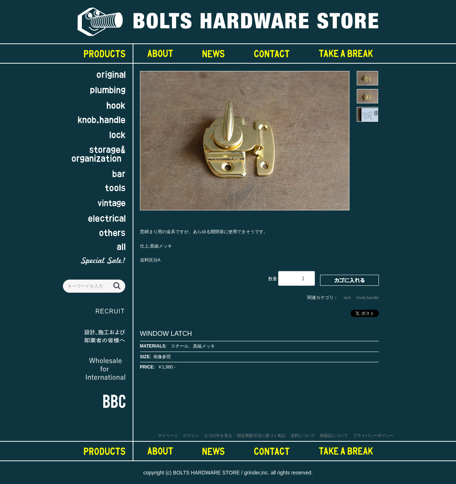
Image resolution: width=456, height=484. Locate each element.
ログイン (191, 435)
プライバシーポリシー (373, 435)
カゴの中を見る (218, 435)
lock (347, 297)
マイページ (168, 435)
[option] (244, 144)
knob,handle (368, 297)
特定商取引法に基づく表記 (261, 435)
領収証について (334, 435)
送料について (303, 435)
